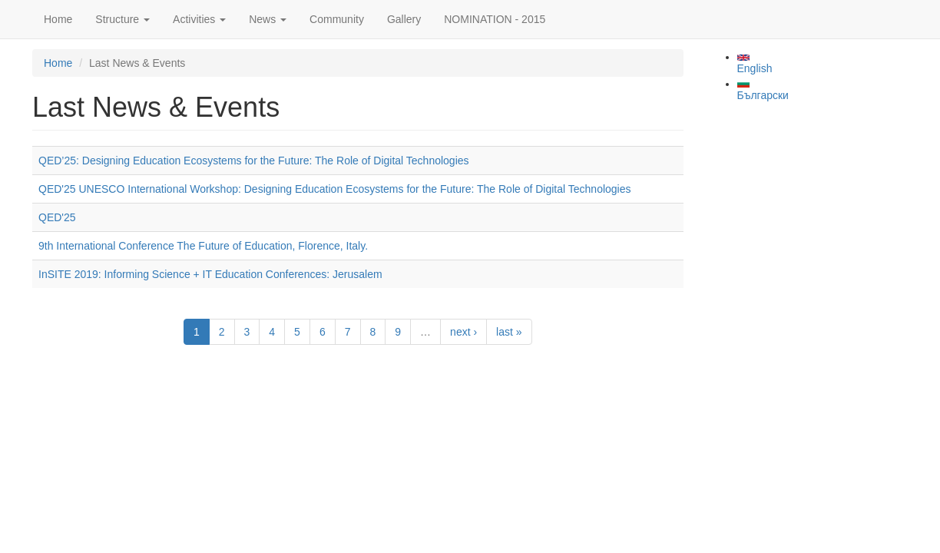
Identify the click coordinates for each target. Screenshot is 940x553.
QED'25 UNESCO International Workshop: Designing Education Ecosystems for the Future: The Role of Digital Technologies (334, 189)
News (267, 19)
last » (508, 332)
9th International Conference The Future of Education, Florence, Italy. (203, 246)
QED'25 (57, 217)
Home (58, 19)
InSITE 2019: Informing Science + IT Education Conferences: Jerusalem (210, 274)
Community (336, 19)
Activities (199, 19)
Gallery (404, 19)
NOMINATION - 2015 (494, 19)
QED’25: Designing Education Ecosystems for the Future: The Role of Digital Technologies (253, 160)
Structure (122, 19)
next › (463, 332)
